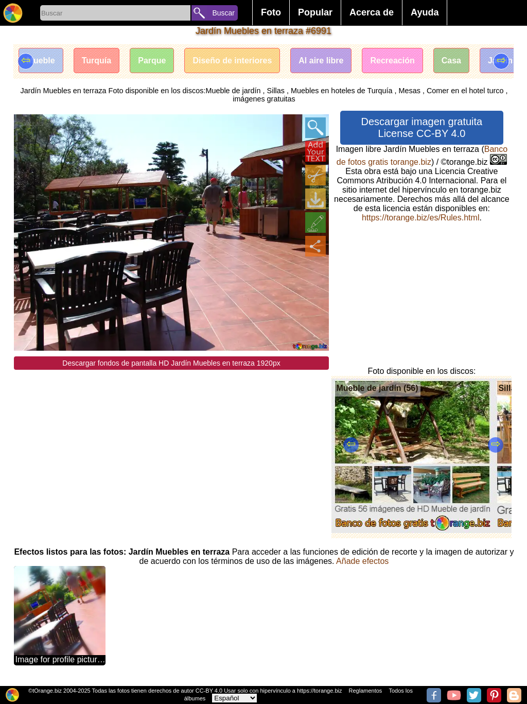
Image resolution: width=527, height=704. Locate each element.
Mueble (41, 60)
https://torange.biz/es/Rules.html (421, 217)
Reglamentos (365, 691)
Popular (315, 12)
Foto (271, 12)
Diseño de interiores (232, 60)
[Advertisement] (171, 442)
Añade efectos (362, 561)
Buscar (223, 13)
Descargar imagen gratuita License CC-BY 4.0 (422, 127)
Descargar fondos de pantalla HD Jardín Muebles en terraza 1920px (171, 363)
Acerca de (371, 12)
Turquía (96, 60)
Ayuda (424, 12)
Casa (451, 60)
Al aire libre (320, 60)
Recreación (392, 60)
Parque (152, 60)
